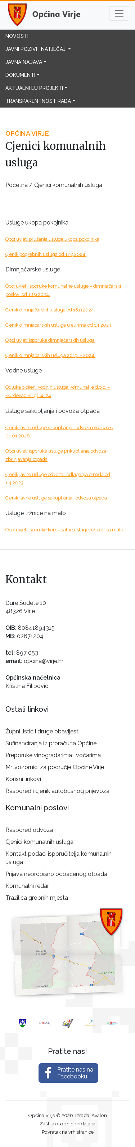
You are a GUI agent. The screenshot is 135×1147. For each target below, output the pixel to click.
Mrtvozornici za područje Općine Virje (54, 767)
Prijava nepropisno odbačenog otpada (56, 874)
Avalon (99, 1115)
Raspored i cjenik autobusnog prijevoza (57, 791)
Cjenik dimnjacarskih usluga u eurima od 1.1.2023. (58, 325)
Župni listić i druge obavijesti (42, 731)
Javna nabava (23, 62)
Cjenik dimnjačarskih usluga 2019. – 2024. (50, 355)
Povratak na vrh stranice (68, 1132)
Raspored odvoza (29, 830)
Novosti (16, 36)
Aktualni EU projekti (34, 88)
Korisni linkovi (23, 779)
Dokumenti (20, 75)
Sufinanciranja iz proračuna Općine (50, 743)
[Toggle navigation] (119, 13)
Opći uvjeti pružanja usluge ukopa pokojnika (52, 239)
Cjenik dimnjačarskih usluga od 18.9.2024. (50, 310)
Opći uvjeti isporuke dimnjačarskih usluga (50, 340)
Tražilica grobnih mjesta (36, 897)
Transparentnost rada (38, 101)
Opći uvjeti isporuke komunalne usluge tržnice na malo (64, 529)
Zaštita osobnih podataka (67, 1123)
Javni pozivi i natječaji (36, 49)
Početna (16, 185)
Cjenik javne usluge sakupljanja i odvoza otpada (56, 498)
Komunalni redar (27, 885)
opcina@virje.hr (43, 661)
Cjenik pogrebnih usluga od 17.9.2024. (45, 254)
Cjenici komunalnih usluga (68, 185)
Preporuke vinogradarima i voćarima (53, 755)
